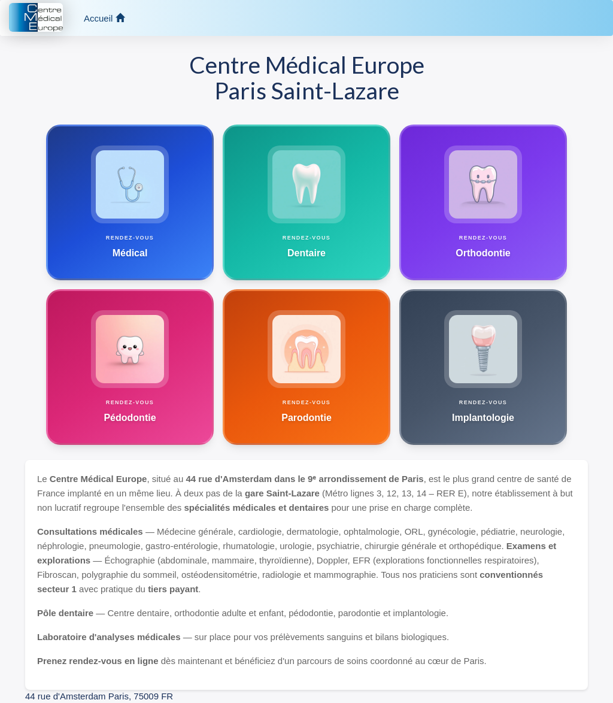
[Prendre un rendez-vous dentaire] (306, 202)
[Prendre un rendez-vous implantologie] (483, 367)
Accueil (104, 18)
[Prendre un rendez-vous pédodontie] (130, 367)
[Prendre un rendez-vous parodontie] (306, 367)
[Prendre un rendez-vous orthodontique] (483, 202)
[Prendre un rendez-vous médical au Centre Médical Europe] (130, 202)
